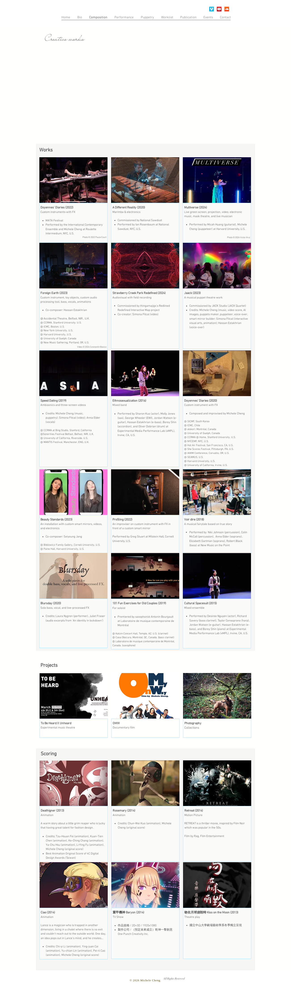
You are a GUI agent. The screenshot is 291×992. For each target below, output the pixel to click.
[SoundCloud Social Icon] (226, 9)
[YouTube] (219, 9)
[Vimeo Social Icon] (211, 9)
